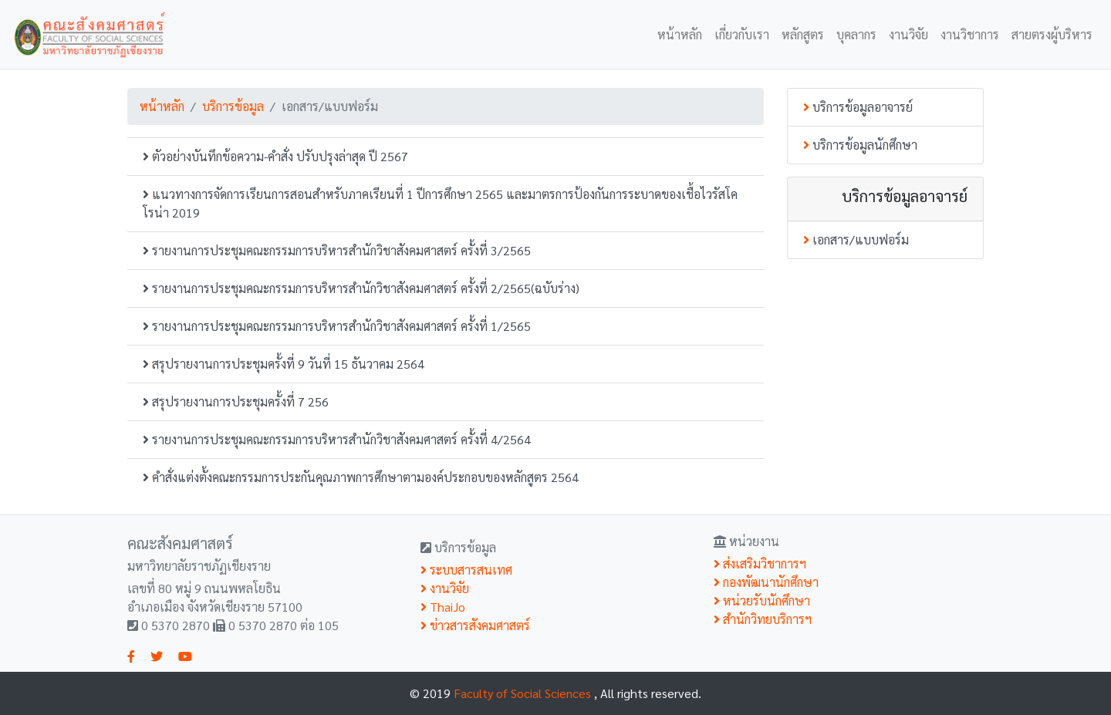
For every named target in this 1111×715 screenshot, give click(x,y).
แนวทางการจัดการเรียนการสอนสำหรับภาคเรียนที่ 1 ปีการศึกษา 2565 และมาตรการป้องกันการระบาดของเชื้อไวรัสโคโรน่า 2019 (440, 203)
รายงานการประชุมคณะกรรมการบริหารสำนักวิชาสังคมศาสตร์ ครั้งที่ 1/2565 (337, 326)
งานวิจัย (908, 34)
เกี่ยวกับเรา (741, 34)
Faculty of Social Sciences (524, 693)
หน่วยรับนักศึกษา (762, 600)
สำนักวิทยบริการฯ (763, 619)
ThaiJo (442, 607)
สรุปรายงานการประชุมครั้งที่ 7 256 (236, 401)
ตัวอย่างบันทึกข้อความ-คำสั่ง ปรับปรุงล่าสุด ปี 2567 (275, 156)
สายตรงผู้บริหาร (1051, 34)
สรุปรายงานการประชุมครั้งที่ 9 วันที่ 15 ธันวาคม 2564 (283, 364)
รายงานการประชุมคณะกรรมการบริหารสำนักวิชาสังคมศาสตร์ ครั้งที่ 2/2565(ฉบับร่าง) (361, 288)
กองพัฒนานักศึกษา (766, 582)
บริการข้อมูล (233, 106)
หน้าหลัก (679, 34)
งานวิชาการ (969, 34)
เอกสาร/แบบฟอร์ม (856, 239)
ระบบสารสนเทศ (466, 570)
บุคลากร (856, 34)
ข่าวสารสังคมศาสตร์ (475, 625)
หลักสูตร (803, 34)
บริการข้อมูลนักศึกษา (860, 145)
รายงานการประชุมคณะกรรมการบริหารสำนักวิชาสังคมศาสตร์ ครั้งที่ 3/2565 (337, 250)
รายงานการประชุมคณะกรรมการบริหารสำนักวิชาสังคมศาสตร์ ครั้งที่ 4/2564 (337, 439)
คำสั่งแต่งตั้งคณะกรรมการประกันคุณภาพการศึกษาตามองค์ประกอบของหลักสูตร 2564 (361, 477)
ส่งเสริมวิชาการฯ (760, 563)
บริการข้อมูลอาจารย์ (858, 107)
